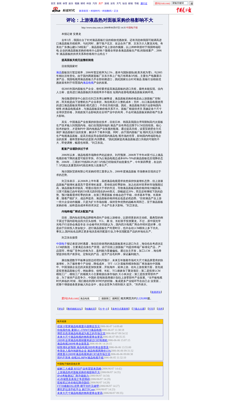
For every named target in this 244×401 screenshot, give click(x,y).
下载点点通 (138, 308)
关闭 (160, 308)
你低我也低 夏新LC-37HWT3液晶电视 (79, 330)
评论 (61, 308)
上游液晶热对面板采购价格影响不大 (78, 372)
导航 (136, 3)
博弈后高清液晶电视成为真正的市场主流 (81, 333)
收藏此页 (90, 308)
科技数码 (107, 11)
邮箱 (130, 3)
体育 (65, 3)
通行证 (143, 3)
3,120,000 (142, 298)
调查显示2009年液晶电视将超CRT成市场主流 (83, 354)
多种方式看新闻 (120, 308)
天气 (118, 3)
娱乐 (71, 3)
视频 (77, 3)
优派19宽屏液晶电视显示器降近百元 (78, 326)
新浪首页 (83, 11)
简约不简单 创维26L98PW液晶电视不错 (80, 357)
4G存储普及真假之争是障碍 (73, 379)
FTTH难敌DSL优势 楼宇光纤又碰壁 (78, 386)
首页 (53, 3)
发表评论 (156, 292)
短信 (124, 3)
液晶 (59, 72)
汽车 (95, 3)
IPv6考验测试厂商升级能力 (73, 375)
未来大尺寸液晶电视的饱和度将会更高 (80, 336)
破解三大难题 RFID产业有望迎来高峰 (79, 368)
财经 (83, 3)
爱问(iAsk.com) (70, 298)
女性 (112, 3)
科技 (89, 3)
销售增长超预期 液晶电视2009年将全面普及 (83, 347)
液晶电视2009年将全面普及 (73, 343)
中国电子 (61, 243)
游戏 (106, 3)
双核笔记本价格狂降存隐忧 (73, 382)
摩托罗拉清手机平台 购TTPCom (76, 389)
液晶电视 (88, 82)
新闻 (59, 3)
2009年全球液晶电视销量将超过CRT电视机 (82, 340)
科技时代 (95, 11)
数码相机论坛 (74, 308)
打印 (151, 308)
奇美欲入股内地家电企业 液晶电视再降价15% (84, 350)
